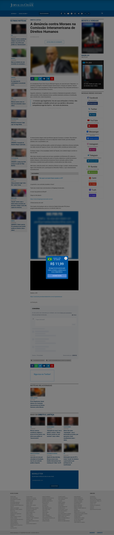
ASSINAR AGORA (57, 275)
